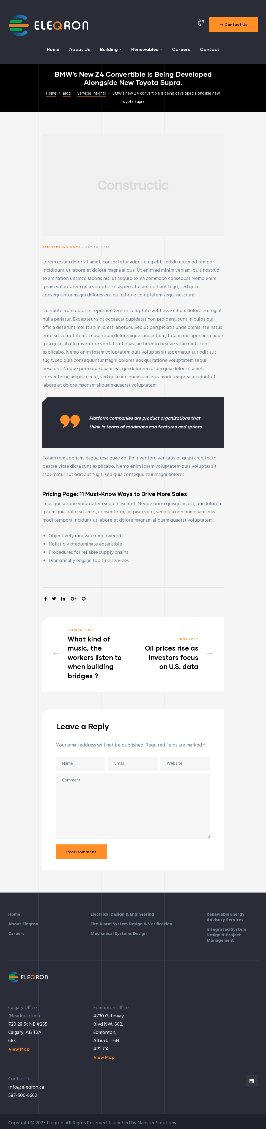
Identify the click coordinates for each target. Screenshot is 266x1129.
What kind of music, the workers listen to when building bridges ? (89, 652)
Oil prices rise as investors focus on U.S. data (176, 652)
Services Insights (61, 247)
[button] (233, 24)
